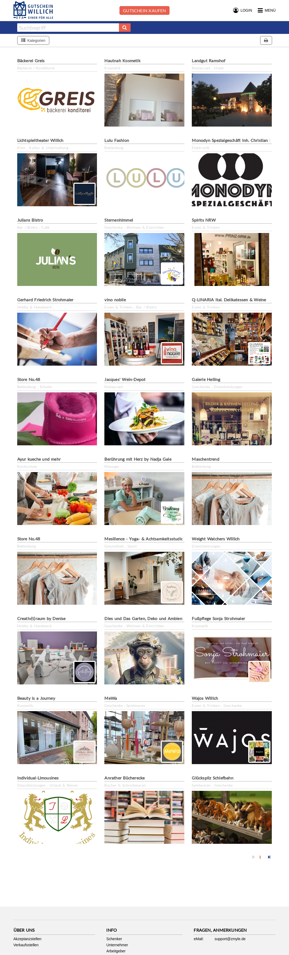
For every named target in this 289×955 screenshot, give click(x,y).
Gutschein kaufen (144, 10)
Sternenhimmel (118, 219)
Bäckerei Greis (31, 60)
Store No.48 (28, 379)
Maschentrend (205, 458)
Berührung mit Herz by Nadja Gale (137, 458)
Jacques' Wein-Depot (124, 379)
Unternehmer (117, 945)
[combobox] (68, 27)
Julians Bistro (30, 219)
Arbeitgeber (115, 951)
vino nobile (115, 299)
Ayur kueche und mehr (39, 458)
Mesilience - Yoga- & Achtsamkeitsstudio (143, 538)
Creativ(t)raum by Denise (41, 618)
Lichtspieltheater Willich (40, 140)
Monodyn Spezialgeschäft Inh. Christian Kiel (234, 140)
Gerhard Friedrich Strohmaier (45, 299)
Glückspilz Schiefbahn (212, 777)
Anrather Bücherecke (124, 777)
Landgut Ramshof (208, 60)
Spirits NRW (203, 219)
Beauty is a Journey (36, 698)
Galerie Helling (206, 379)
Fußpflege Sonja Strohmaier (218, 618)
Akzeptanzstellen (28, 939)
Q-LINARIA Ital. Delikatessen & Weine (229, 299)
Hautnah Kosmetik (122, 60)
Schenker (114, 939)
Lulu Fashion (116, 140)
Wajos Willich (205, 698)
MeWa (110, 698)
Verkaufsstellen (26, 945)
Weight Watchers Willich (215, 538)
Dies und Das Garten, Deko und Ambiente (145, 618)
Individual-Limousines (38, 777)
